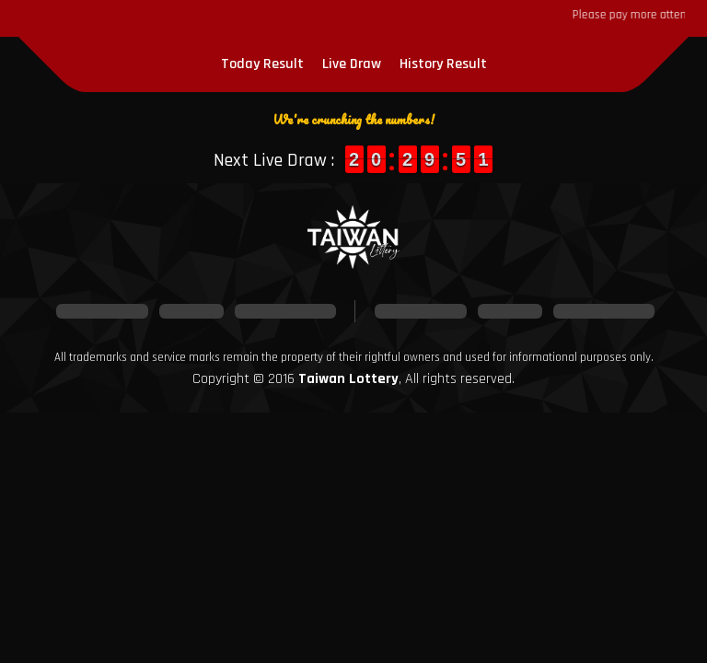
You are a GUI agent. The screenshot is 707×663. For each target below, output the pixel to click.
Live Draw (351, 64)
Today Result (262, 64)
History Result (443, 64)
